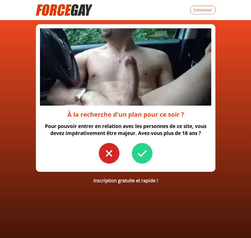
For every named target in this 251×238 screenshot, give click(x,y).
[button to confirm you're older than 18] (142, 153)
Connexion (203, 9)
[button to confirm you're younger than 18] (109, 153)
